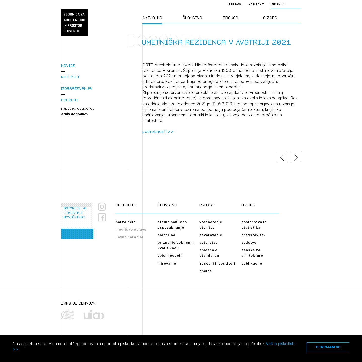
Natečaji (70, 77)
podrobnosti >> (158, 131)
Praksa (230, 17)
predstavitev (253, 235)
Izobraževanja (76, 88)
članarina (166, 235)
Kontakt (256, 4)
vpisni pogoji (170, 255)
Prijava (235, 4)
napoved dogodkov (78, 108)
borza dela (126, 222)
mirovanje (167, 263)
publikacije (251, 263)
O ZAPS (270, 17)
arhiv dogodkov (74, 114)
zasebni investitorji (218, 263)
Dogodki (69, 100)
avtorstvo (208, 242)
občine (205, 271)
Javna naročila (129, 237)
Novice (68, 65)
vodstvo (248, 242)
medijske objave (131, 229)
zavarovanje (210, 235)
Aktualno (152, 17)
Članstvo (192, 17)
